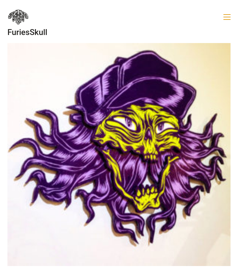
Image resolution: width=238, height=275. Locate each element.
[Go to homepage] (18, 17)
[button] (227, 17)
